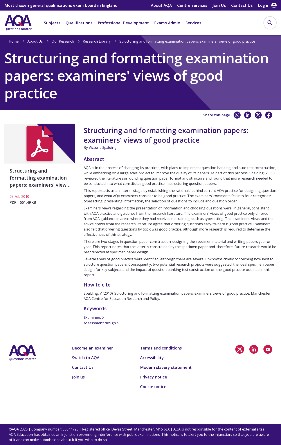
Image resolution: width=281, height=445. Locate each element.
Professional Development (123, 22)
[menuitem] (270, 22)
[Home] (18, 23)
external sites (253, 429)
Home (14, 41)
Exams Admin (167, 22)
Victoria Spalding (103, 147)
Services (193, 22)
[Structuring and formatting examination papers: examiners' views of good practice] (39, 166)
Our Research (63, 41)
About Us (35, 41)
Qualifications (79, 22)
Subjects (52, 22)
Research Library (97, 41)
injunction (69, 434)
